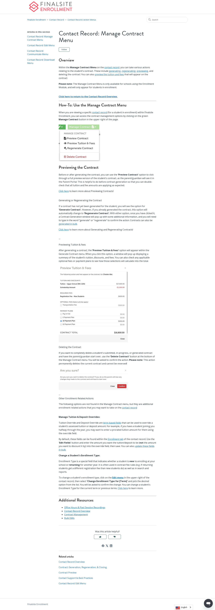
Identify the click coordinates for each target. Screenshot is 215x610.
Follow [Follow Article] (64, 49)
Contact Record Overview (77, 511)
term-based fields (112, 422)
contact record (111, 67)
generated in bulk (68, 223)
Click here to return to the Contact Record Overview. (88, 96)
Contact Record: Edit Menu (41, 45)
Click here (64, 191)
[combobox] (183, 607)
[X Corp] (107, 546)
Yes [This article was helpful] (100, 537)
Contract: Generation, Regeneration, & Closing (83, 567)
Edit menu (117, 477)
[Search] (167, 19)
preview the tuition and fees (109, 74)
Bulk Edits (69, 518)
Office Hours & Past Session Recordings (84, 507)
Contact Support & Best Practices (76, 578)
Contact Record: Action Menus (82, 19)
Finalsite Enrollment (36, 19)
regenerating (129, 71)
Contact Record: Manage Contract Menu (40, 38)
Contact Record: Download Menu (41, 61)
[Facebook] (103, 546)
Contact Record (56, 19)
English (184, 607)
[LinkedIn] (111, 546)
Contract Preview (67, 572)
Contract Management (76, 514)
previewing (142, 71)
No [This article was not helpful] (114, 537)
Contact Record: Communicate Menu (37, 52)
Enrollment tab (115, 439)
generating (115, 71)
